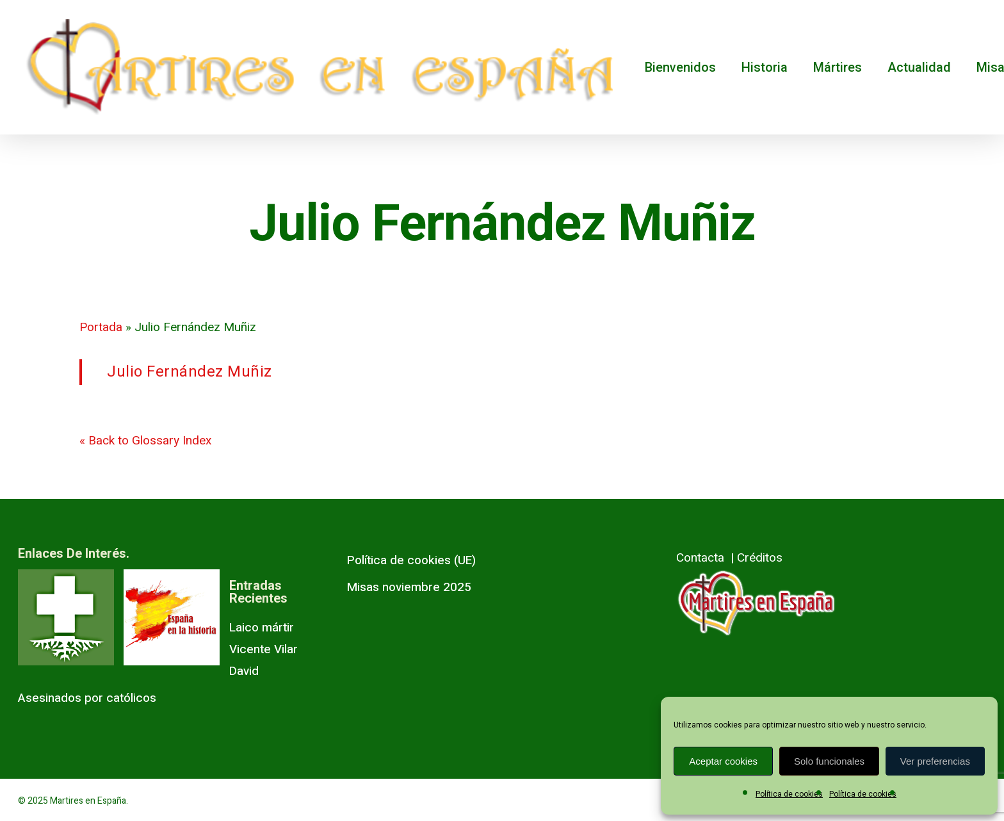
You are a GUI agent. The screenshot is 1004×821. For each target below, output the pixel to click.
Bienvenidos (680, 67)
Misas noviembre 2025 (409, 587)
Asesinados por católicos (87, 698)
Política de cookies (789, 794)
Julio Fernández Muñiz (189, 372)
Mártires (837, 67)
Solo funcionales (829, 761)
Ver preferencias (935, 761)
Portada (100, 327)
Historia (764, 67)
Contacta (700, 558)
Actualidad (919, 67)
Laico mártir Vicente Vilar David (263, 649)
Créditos (759, 558)
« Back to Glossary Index (145, 441)
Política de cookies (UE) (411, 560)
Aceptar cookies (723, 761)
